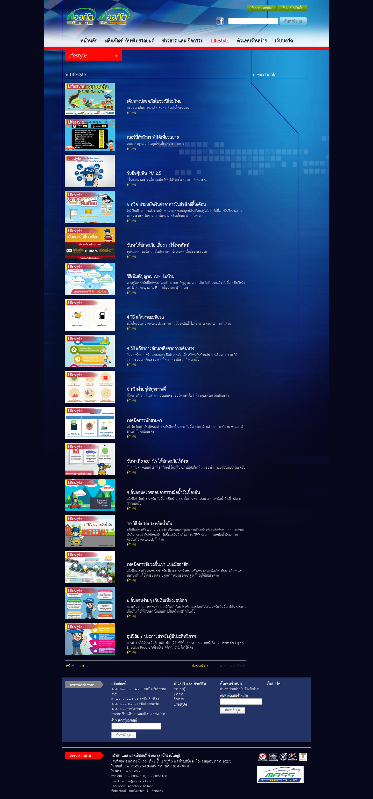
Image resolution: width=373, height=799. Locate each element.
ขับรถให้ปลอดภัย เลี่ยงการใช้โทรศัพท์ (158, 246)
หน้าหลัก (88, 41)
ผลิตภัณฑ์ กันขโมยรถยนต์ (129, 41)
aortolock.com (82, 685)
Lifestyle (220, 41)
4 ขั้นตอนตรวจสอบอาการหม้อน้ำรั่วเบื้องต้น (163, 493)
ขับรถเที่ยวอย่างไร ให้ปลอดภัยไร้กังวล (158, 461)
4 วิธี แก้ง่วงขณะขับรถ (145, 318)
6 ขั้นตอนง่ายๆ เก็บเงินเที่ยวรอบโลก (157, 601)
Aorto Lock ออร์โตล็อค (126, 709)
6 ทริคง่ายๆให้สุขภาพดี (146, 390)
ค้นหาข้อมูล (123, 735)
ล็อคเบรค (157, 791)
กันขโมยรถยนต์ (138, 791)
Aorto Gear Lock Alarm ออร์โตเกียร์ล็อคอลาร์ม (138, 691)
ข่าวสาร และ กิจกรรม (182, 41)
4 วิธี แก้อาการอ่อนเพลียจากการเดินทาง (160, 349)
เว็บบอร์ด (284, 41)
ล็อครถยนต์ (118, 791)
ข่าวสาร (178, 695)
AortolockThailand (140, 786)
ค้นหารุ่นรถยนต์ (262, 8)
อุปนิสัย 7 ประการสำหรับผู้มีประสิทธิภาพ (161, 637)
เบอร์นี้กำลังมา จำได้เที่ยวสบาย (153, 138)
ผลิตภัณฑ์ (118, 683)
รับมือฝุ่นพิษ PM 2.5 (144, 174)
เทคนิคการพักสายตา (144, 421)
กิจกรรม (179, 699)
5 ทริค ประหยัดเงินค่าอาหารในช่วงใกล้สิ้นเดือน (166, 205)
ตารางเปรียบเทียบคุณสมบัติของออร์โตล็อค (138, 714)
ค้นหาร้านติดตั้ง (292, 8)
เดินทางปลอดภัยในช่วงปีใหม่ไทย (154, 102)
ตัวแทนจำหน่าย (252, 41)
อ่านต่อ (131, 113)
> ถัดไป (239, 666)
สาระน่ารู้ (179, 689)
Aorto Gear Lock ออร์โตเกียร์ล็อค (137, 699)
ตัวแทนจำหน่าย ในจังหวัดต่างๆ (240, 689)
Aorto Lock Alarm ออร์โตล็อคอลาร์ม (135, 704)
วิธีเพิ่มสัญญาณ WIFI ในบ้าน (150, 277)
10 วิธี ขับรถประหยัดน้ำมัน (149, 524)
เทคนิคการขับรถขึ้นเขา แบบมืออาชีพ (158, 565)
